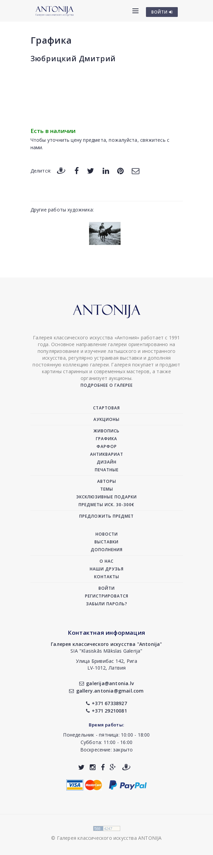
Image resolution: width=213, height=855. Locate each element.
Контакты (106, 577)
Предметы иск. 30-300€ (106, 505)
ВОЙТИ (162, 12)
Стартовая (106, 408)
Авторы (106, 481)
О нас (106, 561)
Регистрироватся (106, 596)
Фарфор (107, 446)
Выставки (106, 542)
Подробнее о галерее (107, 385)
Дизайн (106, 462)
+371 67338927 (106, 703)
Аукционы (106, 419)
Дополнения (107, 550)
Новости (106, 534)
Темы (106, 489)
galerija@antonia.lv (106, 683)
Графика (51, 40)
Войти (107, 588)
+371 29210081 (106, 710)
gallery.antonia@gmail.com (106, 691)
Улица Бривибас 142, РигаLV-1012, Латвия (106, 664)
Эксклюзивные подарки (106, 497)
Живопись (106, 431)
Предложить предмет (106, 516)
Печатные (107, 470)
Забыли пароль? (106, 604)
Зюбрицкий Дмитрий (73, 58)
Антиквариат (106, 454)
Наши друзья (107, 569)
